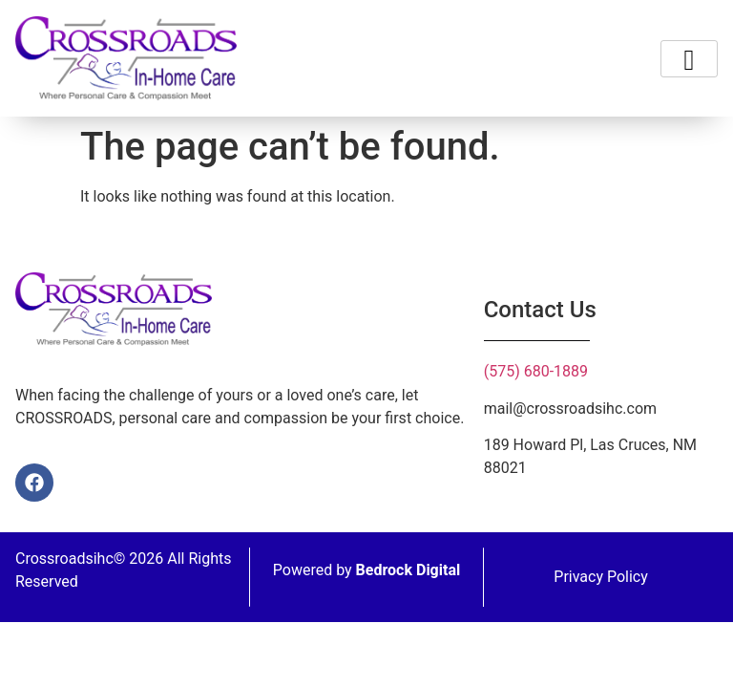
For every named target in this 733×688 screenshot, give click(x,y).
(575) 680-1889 (536, 371)
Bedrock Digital (408, 570)
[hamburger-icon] (689, 58)
